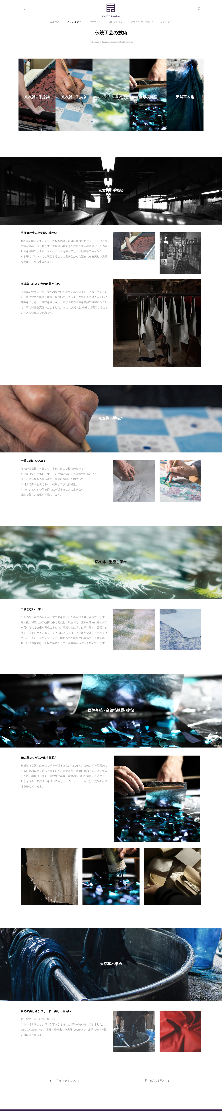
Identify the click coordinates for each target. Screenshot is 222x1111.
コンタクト (166, 22)
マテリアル (95, 22)
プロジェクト (74, 22)
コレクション (116, 22)
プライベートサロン (142, 22)
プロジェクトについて (65, 1080)
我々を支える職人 (157, 1080)
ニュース (54, 22)
